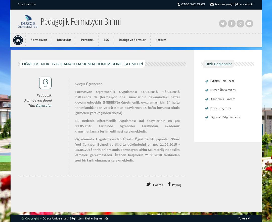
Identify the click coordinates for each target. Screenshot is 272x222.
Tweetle (158, 185)
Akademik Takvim (222, 99)
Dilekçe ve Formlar (132, 40)
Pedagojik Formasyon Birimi (80, 21)
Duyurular (64, 40)
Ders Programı (220, 108)
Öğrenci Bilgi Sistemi (225, 117)
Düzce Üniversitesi (223, 90)
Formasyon (39, 40)
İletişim (161, 40)
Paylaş (176, 185)
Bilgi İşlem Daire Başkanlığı (89, 218)
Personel (87, 40)
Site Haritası (27, 4)
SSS (106, 40)
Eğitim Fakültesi (222, 81)
